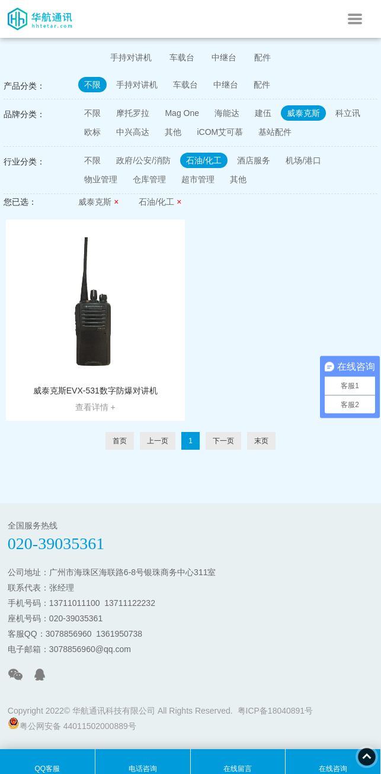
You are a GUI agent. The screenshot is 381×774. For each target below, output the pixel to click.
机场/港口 (303, 160)
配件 (262, 57)
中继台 (224, 57)
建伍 (263, 113)
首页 (120, 441)
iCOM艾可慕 (220, 132)
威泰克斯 (303, 113)
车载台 (181, 57)
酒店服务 (253, 160)
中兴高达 (132, 132)
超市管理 (197, 179)
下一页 (223, 441)
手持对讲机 (131, 57)
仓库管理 (149, 179)
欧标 (92, 132)
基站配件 (275, 132)
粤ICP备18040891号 (275, 710)
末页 (261, 441)
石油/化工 (204, 160)
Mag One (182, 113)
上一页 (157, 441)
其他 (173, 132)
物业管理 (100, 179)
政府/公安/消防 (143, 160)
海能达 (226, 113)
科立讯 (347, 113)
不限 (92, 84)
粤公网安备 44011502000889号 (72, 724)
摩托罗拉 (132, 113)
